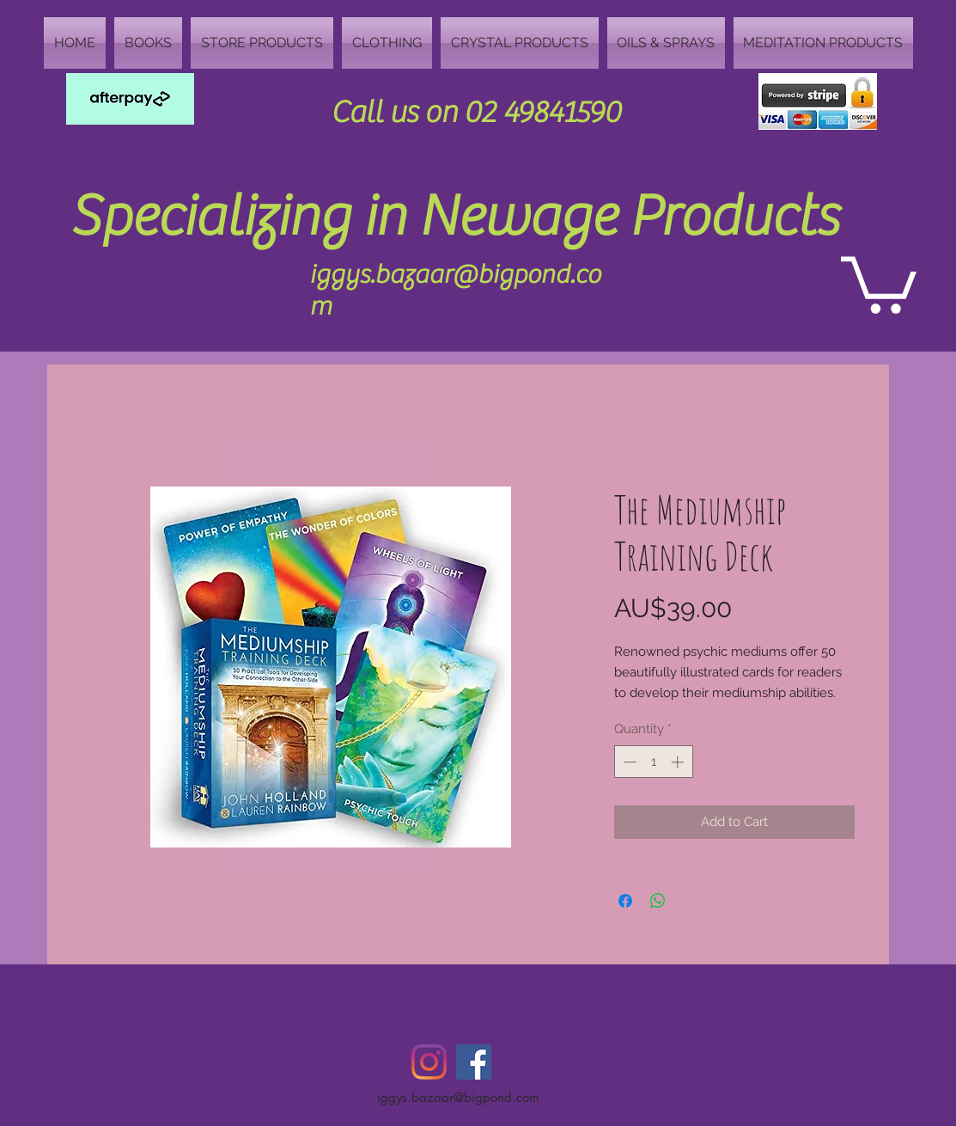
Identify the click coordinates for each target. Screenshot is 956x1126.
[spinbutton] (653, 762)
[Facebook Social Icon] (473, 1062)
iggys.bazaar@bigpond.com (458, 1097)
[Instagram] (429, 1062)
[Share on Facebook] (625, 900)
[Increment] (679, 762)
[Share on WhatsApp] (658, 900)
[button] (878, 282)
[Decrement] (628, 762)
